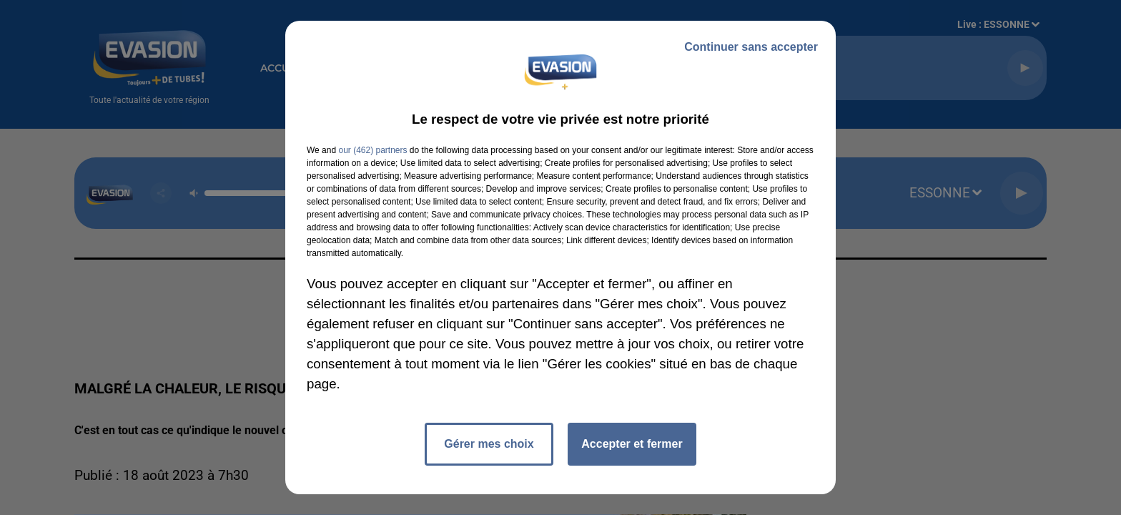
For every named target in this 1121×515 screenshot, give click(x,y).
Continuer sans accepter (751, 47)
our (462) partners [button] (372, 150)
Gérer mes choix (488, 444)
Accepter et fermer (631, 444)
